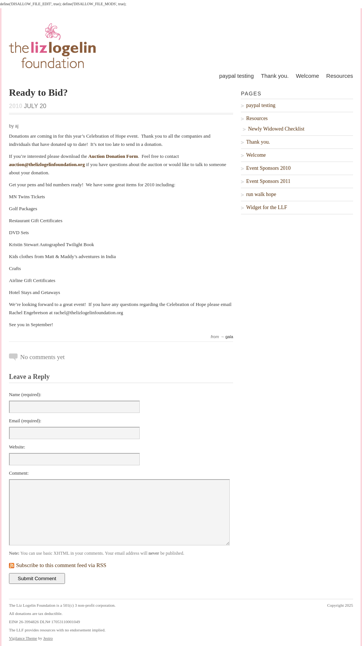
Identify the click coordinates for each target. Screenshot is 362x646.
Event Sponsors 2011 (268, 181)
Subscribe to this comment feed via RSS (61, 565)
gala (229, 336)
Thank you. (274, 76)
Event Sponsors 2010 (268, 168)
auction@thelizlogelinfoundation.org (47, 164)
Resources (339, 76)
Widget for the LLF (266, 207)
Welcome (307, 76)
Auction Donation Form (113, 156)
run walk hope (261, 194)
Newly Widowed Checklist (276, 129)
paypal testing (236, 76)
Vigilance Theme (23, 638)
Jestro (48, 638)
